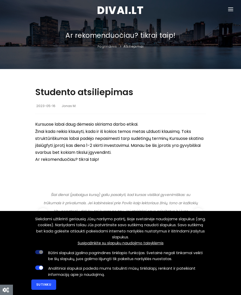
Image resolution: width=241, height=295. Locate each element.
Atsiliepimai (133, 46)
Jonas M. (69, 105)
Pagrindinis (107, 46)
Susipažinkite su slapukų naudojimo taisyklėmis (121, 243)
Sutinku (44, 284)
